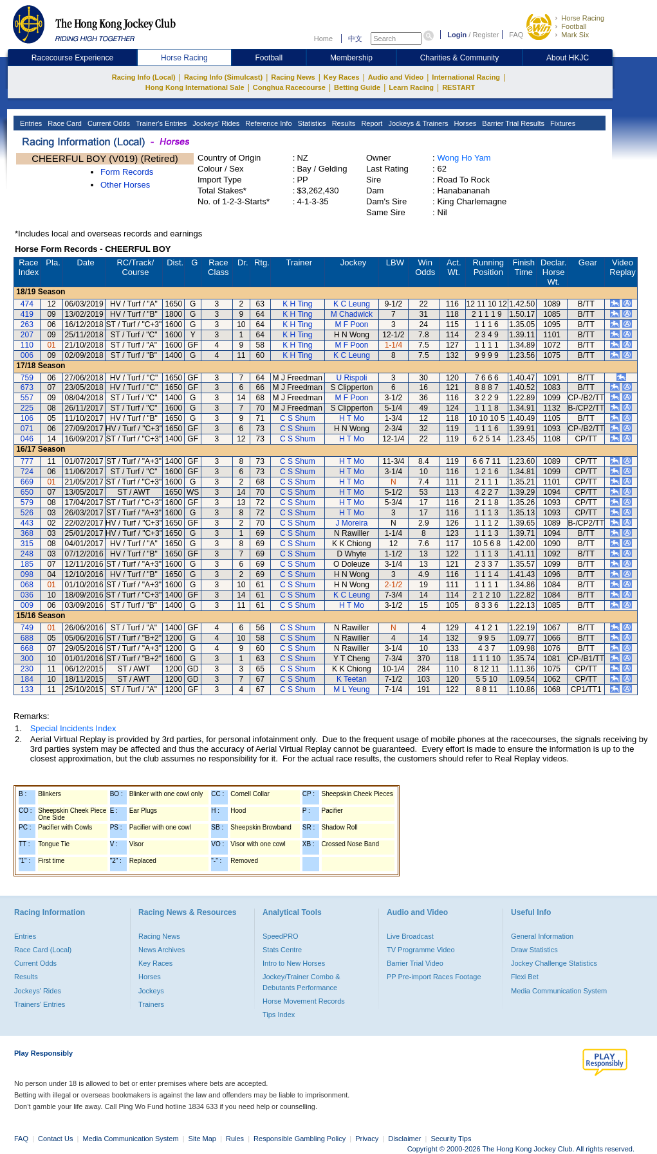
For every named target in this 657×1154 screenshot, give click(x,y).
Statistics (311, 123)
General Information (542, 936)
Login (457, 35)
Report (370, 123)
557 (27, 397)
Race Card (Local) (42, 950)
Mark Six (575, 35)
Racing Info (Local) (144, 77)
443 (27, 523)
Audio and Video (396, 77)
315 (27, 543)
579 (27, 502)
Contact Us (55, 1138)
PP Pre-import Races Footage (434, 977)
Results (343, 123)
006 (27, 355)
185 (27, 564)
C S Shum (297, 418)
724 (27, 471)
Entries (30, 123)
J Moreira (351, 523)
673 (27, 387)
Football (573, 26)
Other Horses (125, 185)
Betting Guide (357, 87)
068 (27, 584)
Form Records (126, 172)
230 (27, 668)
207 (27, 334)
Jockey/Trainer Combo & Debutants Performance (301, 982)
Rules (236, 1138)
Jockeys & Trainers (417, 123)
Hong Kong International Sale (195, 87)
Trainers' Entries (39, 1004)
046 (27, 438)
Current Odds (108, 123)
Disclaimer (404, 1138)
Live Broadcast (410, 936)
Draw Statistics (534, 950)
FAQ (516, 35)
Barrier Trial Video (415, 963)
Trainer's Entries (160, 123)
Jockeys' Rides (214, 123)
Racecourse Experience (72, 57)
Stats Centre (282, 950)
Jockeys (151, 991)
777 (27, 461)
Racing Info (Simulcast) (223, 77)
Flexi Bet (525, 977)
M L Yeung (351, 689)
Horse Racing (582, 18)
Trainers (151, 1004)
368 (27, 533)
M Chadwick (352, 314)
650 (27, 492)
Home (323, 38)
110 (27, 345)
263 (27, 324)
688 (27, 638)
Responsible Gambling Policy (300, 1138)
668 (27, 648)
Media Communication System (559, 991)
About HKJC (567, 57)
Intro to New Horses (294, 963)
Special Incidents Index (73, 728)
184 (27, 679)
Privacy (366, 1138)
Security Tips (451, 1138)
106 (27, 418)
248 (27, 553)
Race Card (64, 123)
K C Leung (351, 303)
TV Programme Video (421, 950)
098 (27, 574)
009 (27, 605)
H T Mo (351, 418)
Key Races (342, 77)
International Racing (466, 77)
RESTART (458, 87)
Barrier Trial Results (512, 123)
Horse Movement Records (304, 1001)
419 (27, 314)
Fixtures (561, 123)
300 (27, 658)
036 (27, 594)
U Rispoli (351, 377)
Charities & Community (459, 57)
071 (27, 428)
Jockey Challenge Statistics (554, 963)
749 (27, 627)
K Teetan (352, 679)
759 (27, 377)
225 (27, 408)
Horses (464, 123)
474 (27, 303)
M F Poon (351, 324)
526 (27, 512)
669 (27, 481)
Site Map (202, 1138)
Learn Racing (411, 87)
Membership (351, 57)
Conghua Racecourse (289, 87)
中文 (355, 38)
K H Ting (297, 303)
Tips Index (279, 1014)
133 (27, 689)
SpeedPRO (281, 936)
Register (485, 35)
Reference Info (267, 123)
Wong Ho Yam (464, 158)
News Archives (161, 950)
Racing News (293, 77)
